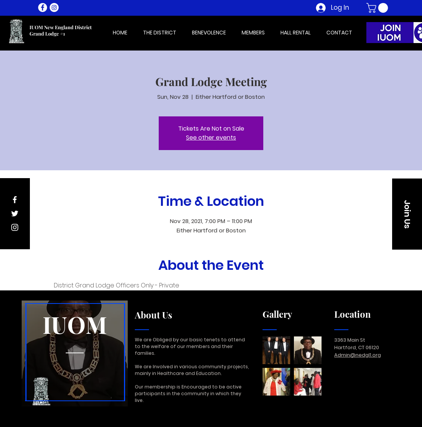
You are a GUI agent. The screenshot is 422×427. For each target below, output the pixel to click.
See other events (211, 137)
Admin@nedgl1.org (357, 355)
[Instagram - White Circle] (54, 7)
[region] (75, 354)
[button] (378, 8)
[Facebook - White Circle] (42, 7)
